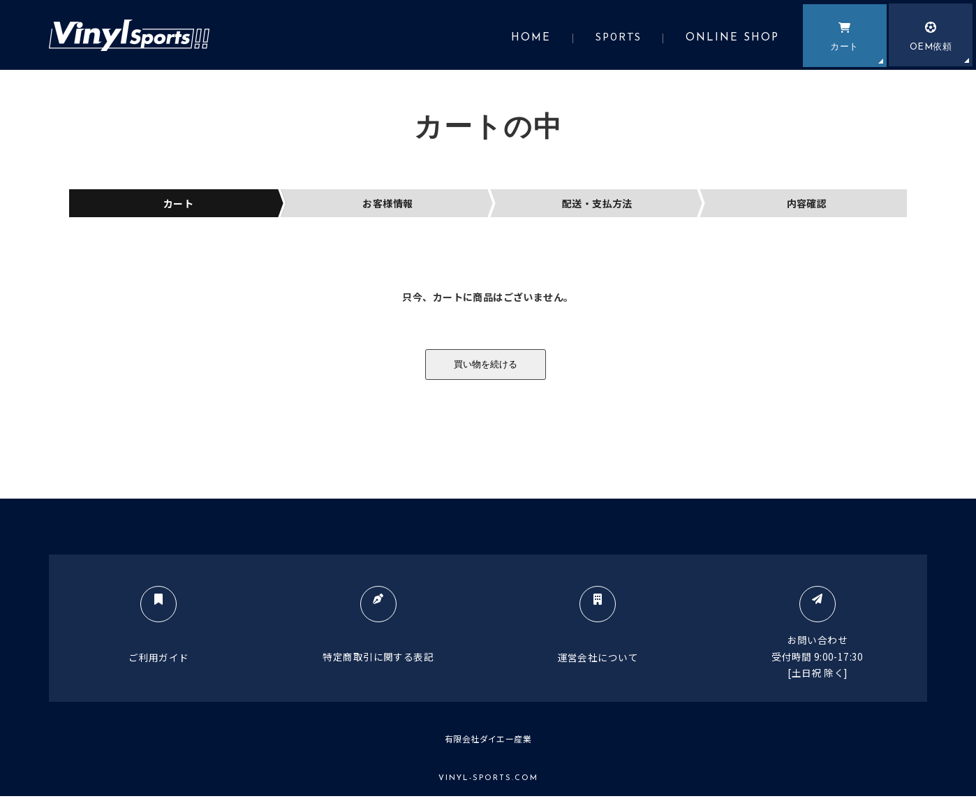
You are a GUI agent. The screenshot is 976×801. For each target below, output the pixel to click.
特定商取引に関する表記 (375, 633)
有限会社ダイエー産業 (488, 743)
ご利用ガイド (151, 634)
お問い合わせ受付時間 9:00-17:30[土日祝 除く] (824, 642)
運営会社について (600, 634)
